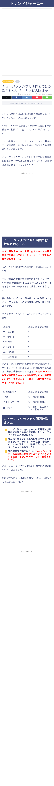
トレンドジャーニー (27, 3)
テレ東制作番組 (8, 81)
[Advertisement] (27, 43)
